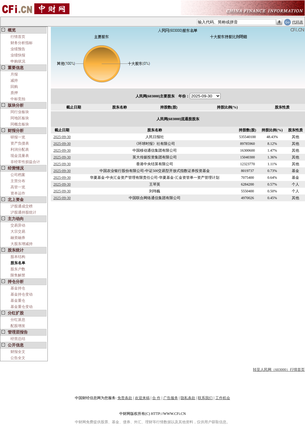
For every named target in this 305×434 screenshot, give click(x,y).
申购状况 (17, 61)
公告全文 (17, 358)
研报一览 (17, 137)
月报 (14, 74)
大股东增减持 (21, 244)
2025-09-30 (62, 137)
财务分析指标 (21, 43)
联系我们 (205, 398)
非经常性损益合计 (25, 162)
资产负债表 (19, 143)
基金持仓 (17, 288)
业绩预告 (17, 49)
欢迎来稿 (142, 398)
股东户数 (17, 269)
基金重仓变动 (21, 307)
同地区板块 (19, 118)
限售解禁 (17, 275)
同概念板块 (19, 124)
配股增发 (17, 326)
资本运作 (17, 193)
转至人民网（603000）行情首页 (279, 369)
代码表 (297, 22)
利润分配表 (19, 149)
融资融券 (17, 237)
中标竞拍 (17, 99)
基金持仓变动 (21, 294)
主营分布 (17, 181)
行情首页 (17, 37)
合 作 (156, 398)
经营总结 (17, 339)
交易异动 (17, 225)
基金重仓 (17, 300)
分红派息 (17, 319)
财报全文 (17, 352)
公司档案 (17, 175)
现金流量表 (19, 156)
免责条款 (124, 398)
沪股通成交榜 (21, 206)
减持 (14, 80)
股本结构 (17, 257)
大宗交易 (17, 231)
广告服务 (170, 398)
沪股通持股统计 (23, 212)
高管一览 (17, 187)
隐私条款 (188, 398)
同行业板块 (19, 112)
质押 (14, 93)
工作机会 (222, 398)
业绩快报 (17, 55)
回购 (14, 86)
